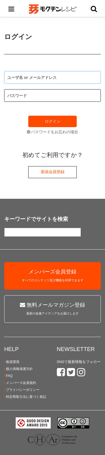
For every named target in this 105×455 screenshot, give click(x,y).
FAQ (8, 376)
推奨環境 (11, 362)
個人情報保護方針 (18, 369)
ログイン (52, 121)
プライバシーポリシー (21, 390)
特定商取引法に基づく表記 (25, 397)
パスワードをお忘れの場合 (52, 132)
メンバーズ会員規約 (20, 383)
